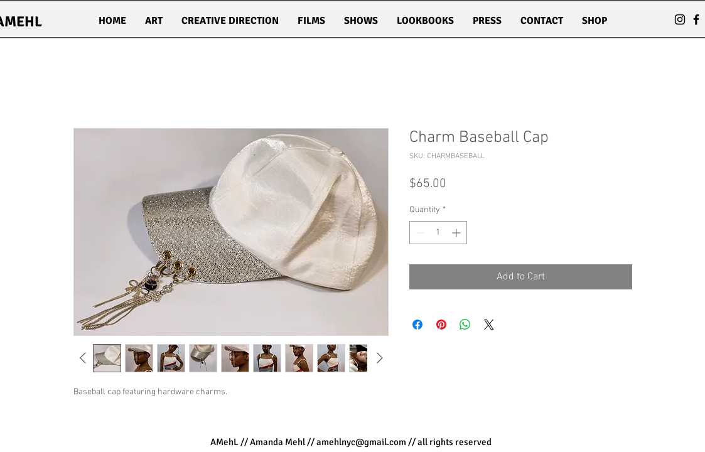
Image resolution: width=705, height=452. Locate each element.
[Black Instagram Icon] (680, 19)
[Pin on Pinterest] (441, 324)
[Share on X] (489, 324)
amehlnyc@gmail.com (361, 442)
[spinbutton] (438, 233)
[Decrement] (419, 233)
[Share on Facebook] (417, 324)
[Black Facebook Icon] (696, 19)
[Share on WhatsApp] (465, 324)
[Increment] (457, 233)
